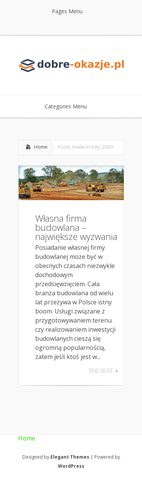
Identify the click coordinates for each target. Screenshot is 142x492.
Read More (101, 371)
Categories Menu (71, 106)
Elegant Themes (69, 457)
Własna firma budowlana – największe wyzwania (76, 227)
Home (41, 146)
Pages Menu (72, 11)
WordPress (71, 466)
